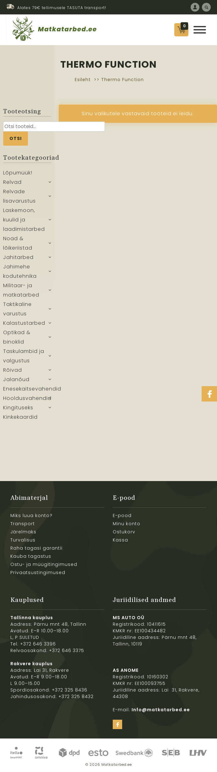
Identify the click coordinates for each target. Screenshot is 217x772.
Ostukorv (124, 532)
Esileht (83, 79)
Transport (22, 524)
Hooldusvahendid (27, 398)
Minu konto (126, 524)
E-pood (122, 515)
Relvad (12, 182)
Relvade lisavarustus (19, 196)
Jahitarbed (18, 257)
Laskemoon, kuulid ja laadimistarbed (24, 220)
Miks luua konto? (31, 515)
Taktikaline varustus (17, 309)
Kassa (120, 540)
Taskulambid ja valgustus (23, 356)
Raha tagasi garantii (36, 548)
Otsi (15, 138)
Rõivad (12, 370)
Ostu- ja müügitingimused (43, 564)
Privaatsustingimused (37, 572)
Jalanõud (16, 379)
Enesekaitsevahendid (27, 388)
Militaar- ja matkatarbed (21, 290)
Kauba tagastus (30, 556)
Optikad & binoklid (16, 337)
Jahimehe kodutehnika (20, 271)
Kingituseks (18, 407)
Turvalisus (22, 540)
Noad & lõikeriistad (17, 243)
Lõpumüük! (17, 172)
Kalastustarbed (24, 323)
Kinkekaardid (20, 417)
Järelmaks (23, 532)
